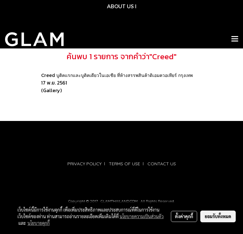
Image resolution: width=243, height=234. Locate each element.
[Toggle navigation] (235, 39)
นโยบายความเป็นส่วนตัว (142, 216)
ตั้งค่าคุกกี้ (184, 216)
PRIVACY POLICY (84, 164)
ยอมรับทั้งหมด (218, 216)
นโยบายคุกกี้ (39, 223)
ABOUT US (120, 6)
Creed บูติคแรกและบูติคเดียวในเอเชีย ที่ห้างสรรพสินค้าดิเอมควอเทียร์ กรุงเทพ (117, 75)
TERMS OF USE (124, 164)
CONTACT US (161, 164)
